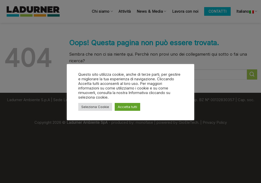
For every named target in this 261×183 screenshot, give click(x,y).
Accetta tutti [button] (127, 107)
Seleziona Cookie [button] (95, 107)
